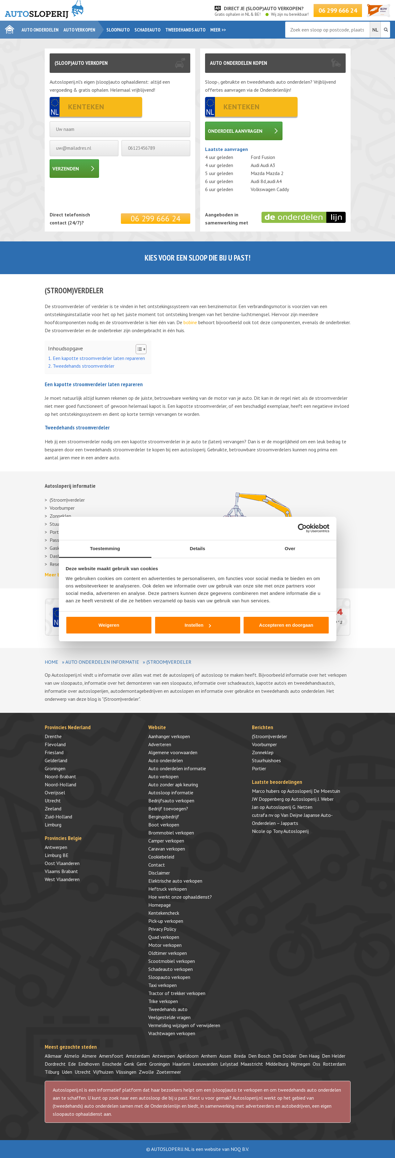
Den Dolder (285, 1056)
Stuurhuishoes (266, 760)
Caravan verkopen (166, 849)
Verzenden (65, 168)
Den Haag (309, 1056)
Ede (72, 1064)
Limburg (53, 824)
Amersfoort (111, 1056)
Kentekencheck (163, 913)
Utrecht (53, 800)
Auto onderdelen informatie (102, 662)
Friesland (54, 752)
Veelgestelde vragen (169, 1017)
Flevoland (55, 744)
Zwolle (146, 1072)
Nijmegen (300, 1064)
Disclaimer (159, 873)
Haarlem (181, 1064)
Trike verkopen (163, 1001)
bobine (190, 322)
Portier (259, 768)
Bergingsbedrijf (163, 816)
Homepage (159, 905)
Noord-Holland (60, 784)
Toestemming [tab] (105, 548)
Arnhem (209, 1056)
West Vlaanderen (62, 879)
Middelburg (276, 1064)
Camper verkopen (166, 841)
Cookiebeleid (161, 857)
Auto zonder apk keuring (173, 784)
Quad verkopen (163, 937)
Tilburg (52, 1072)
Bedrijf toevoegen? (168, 808)
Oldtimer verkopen (167, 953)
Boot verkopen (163, 824)
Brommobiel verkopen (171, 833)
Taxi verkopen (162, 985)
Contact (156, 865)
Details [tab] (197, 548)
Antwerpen (56, 847)
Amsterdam (138, 1056)
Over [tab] (290, 548)
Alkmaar (53, 1056)
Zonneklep (60, 516)
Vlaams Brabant (61, 871)
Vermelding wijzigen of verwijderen (184, 1025)
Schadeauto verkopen (170, 969)
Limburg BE (56, 855)
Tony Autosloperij (291, 831)
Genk (129, 1064)
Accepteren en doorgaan (286, 625)
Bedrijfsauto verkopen (171, 800)
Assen (225, 1056)
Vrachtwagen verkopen (171, 1033)
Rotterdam (334, 1064)
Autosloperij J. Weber (312, 799)
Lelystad (229, 1064)
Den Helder (333, 1056)
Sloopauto (118, 30)
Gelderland (56, 760)
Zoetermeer (168, 1072)
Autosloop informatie (170, 792)
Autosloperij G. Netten (289, 807)
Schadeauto (147, 30)
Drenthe (53, 736)
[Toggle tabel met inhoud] (138, 349)
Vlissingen (126, 1072)
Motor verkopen (165, 945)
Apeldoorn (188, 1056)
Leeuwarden (205, 1064)
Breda (240, 1056)
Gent (142, 1064)
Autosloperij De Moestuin (313, 791)
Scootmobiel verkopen (171, 961)
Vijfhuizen (103, 1072)
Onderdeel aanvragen (235, 131)
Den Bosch (259, 1056)
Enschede (111, 1064)
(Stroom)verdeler (67, 500)
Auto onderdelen (40, 30)
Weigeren (108, 625)
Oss (316, 1064)
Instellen (198, 625)
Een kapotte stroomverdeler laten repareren (99, 358)
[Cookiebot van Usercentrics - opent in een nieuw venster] (302, 528)
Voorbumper (62, 508)
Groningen (55, 768)
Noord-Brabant (60, 776)
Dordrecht (55, 1064)
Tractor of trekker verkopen (176, 993)
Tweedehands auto (185, 30)
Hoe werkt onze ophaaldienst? (180, 897)
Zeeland (53, 808)
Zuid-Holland (58, 816)
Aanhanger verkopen (169, 736)
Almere (89, 1056)
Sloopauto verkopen (169, 977)
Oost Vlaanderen (62, 863)
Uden (67, 1072)
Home (51, 662)
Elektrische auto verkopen (175, 881)
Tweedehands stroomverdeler (83, 366)
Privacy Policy (162, 929)
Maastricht (252, 1064)
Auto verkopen (79, 30)
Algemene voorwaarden (172, 752)
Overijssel (55, 792)
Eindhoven (89, 1064)
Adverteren (159, 744)
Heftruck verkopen (167, 889)
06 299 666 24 (338, 10)
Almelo (71, 1056)
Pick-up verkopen (165, 921)
